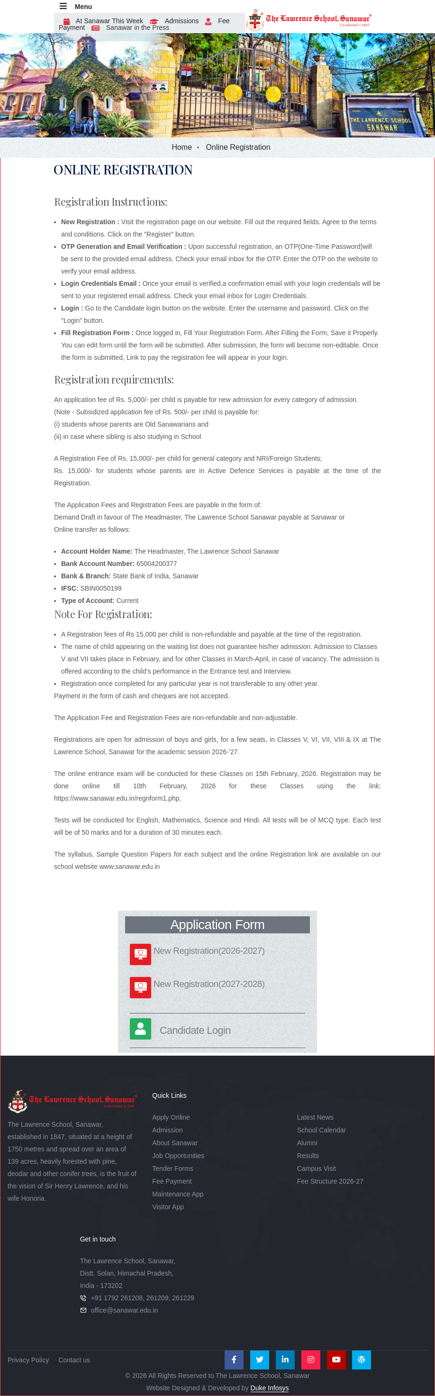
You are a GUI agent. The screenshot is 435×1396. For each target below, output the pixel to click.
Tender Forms (172, 1168)
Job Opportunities (178, 1155)
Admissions (172, 21)
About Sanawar (175, 1143)
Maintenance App (177, 1194)
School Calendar (321, 1130)
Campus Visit (316, 1168)
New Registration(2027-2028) (209, 984)
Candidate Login (195, 1030)
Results (308, 1155)
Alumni (307, 1143)
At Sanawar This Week (101, 21)
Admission (167, 1130)
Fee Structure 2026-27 (330, 1181)
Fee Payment (171, 1181)
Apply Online (171, 1117)
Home (182, 147)
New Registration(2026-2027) (209, 951)
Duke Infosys (270, 1388)
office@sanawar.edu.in (124, 1310)
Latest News (315, 1117)
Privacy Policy (28, 1360)
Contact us (74, 1360)
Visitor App (168, 1207)
